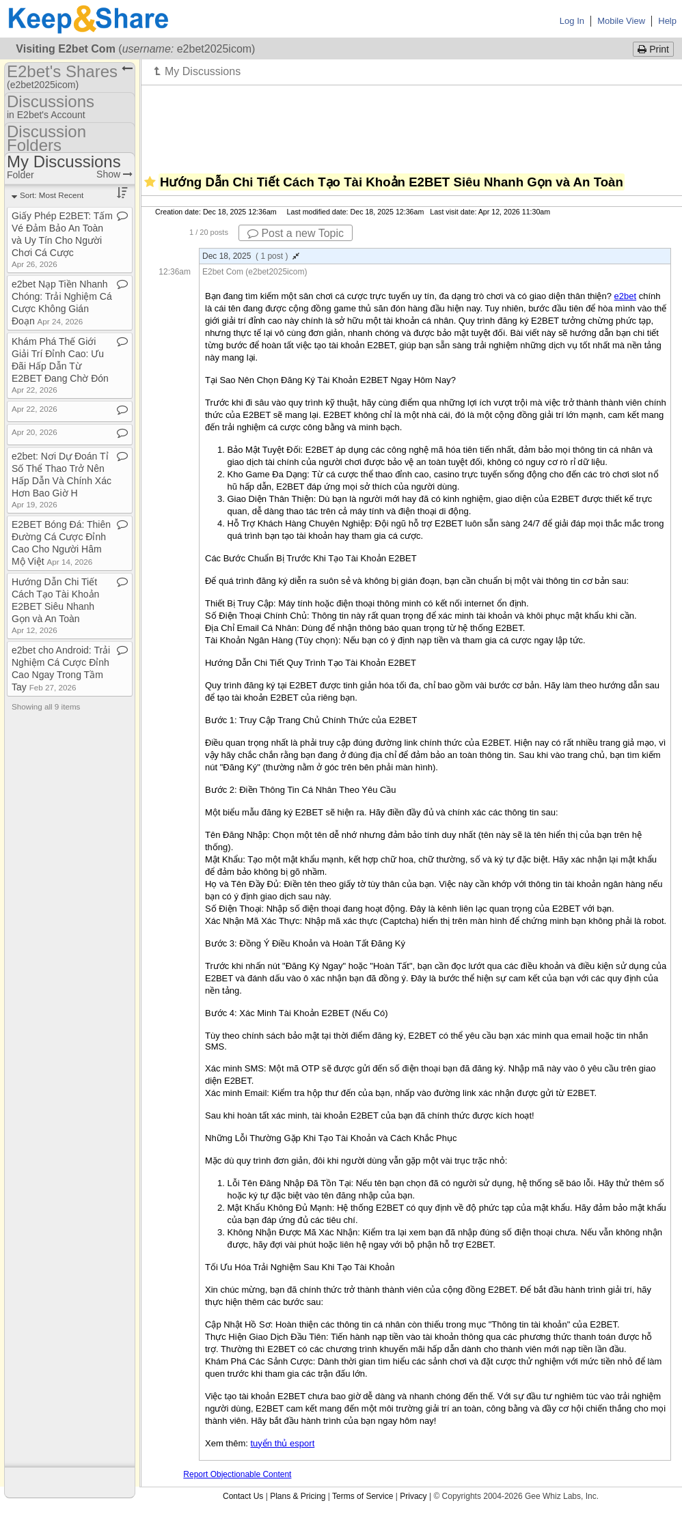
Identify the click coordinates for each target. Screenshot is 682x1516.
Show (114, 174)
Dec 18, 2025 (250, 256)
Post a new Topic (295, 233)
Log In (572, 21)
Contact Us (243, 1496)
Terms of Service (362, 1496)
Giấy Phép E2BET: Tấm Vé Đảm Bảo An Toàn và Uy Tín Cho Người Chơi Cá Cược (62, 239)
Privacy (413, 1496)
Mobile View (621, 21)
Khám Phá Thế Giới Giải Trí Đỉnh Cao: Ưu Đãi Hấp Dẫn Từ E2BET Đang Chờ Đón (60, 365)
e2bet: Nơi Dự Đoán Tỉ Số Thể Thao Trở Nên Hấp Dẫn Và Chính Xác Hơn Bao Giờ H (61, 480)
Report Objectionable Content (237, 1474)
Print (653, 49)
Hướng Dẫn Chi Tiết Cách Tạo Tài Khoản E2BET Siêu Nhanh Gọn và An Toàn (55, 605)
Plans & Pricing (297, 1496)
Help (667, 21)
